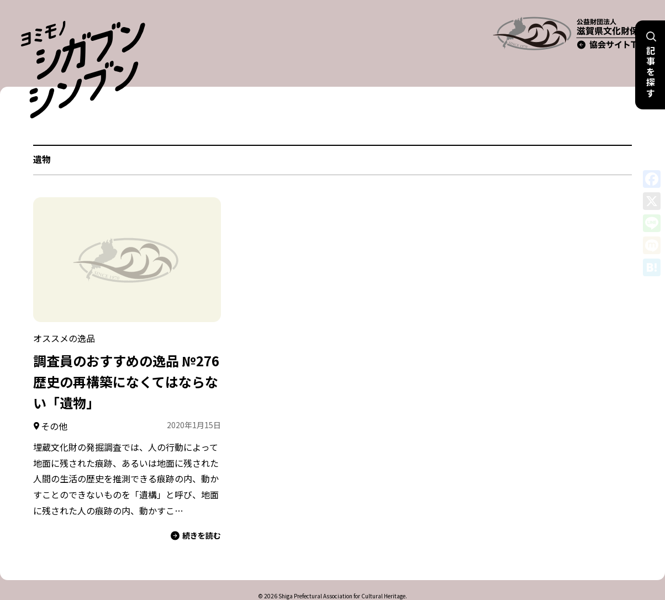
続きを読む (196, 512)
